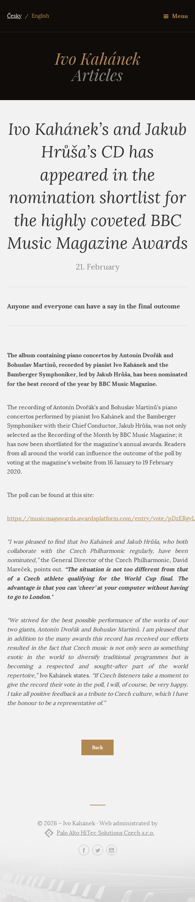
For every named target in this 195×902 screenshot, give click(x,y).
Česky (14, 16)
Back (97, 747)
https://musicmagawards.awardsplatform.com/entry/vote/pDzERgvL (101, 518)
